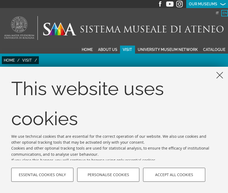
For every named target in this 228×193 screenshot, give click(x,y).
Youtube (170, 4)
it (217, 13)
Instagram (179, 4)
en (225, 13)
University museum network (168, 49)
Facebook (160, 4)
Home (87, 49)
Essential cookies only (42, 174)
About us (107, 49)
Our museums (203, 4)
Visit (127, 49)
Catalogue (214, 49)
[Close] (219, 75)
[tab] (217, 13)
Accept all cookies (174, 174)
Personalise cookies (108, 174)
